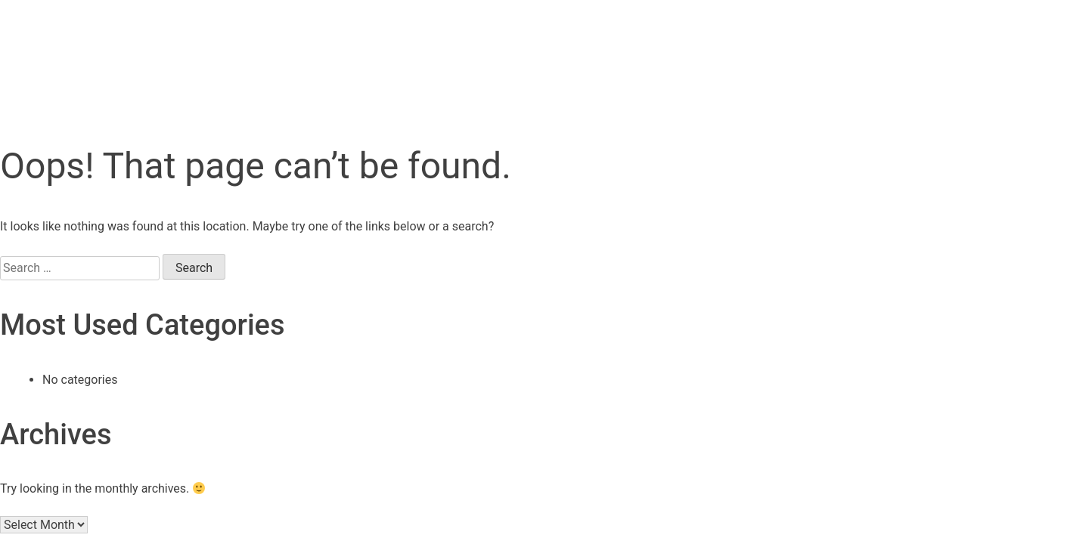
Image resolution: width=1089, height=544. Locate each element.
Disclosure (600, 468)
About (701, 43)
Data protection (365, 468)
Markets (607, 43)
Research (408, 43)
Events (510, 43)
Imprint (487, 468)
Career (789, 43)
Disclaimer (732, 468)
